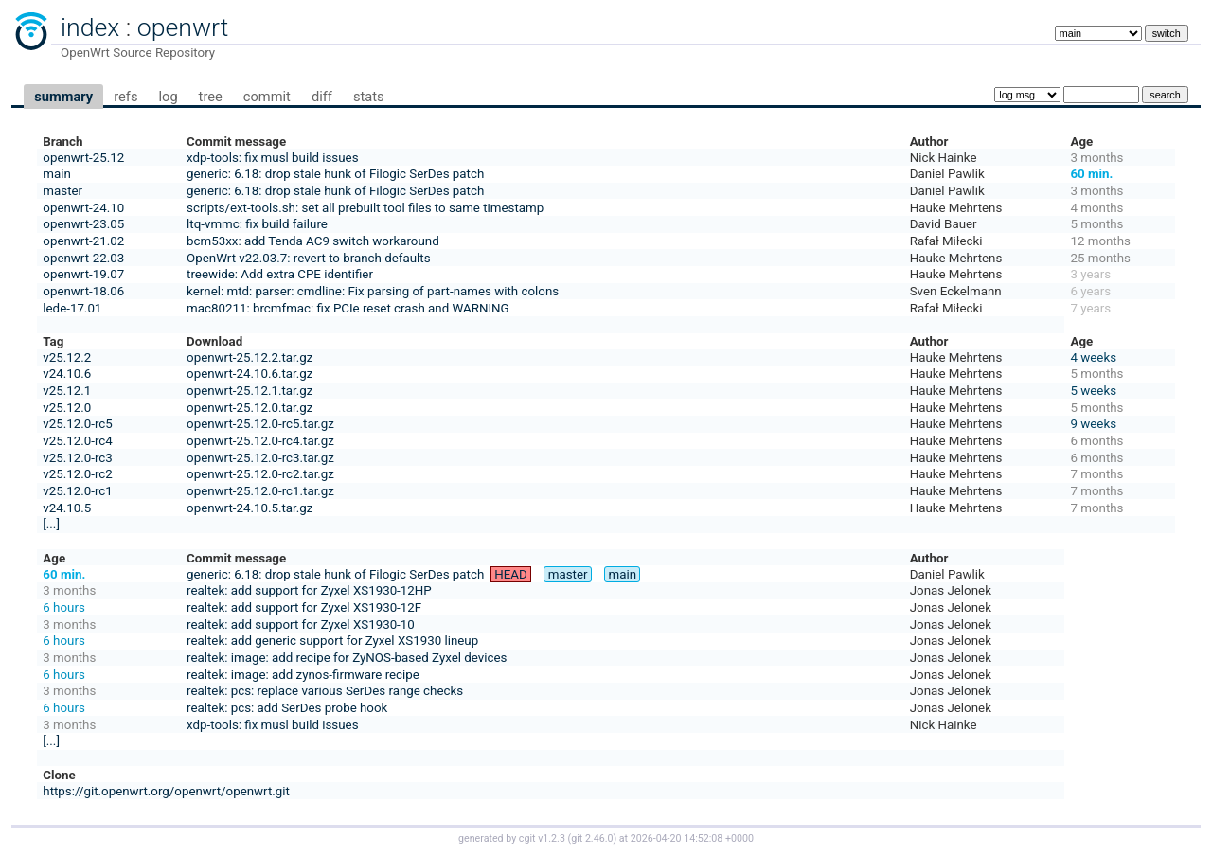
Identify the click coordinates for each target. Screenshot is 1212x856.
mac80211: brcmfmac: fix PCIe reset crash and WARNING (348, 308)
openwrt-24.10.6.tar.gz (249, 373)
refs (125, 96)
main (57, 174)
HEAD (510, 574)
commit (267, 96)
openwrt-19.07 (83, 274)
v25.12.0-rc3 (77, 458)
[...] (51, 524)
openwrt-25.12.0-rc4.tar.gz (260, 441)
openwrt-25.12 (83, 158)
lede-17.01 (72, 308)
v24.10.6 (67, 373)
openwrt (182, 27)
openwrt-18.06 (83, 291)
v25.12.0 (67, 408)
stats (368, 96)
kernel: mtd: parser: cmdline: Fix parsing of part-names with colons (373, 291)
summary (63, 96)
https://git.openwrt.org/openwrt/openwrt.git (166, 791)
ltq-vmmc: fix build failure (257, 224)
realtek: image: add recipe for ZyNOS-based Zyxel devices (347, 658)
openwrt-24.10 (83, 208)
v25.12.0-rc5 (77, 424)
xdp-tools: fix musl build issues (272, 158)
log (167, 96)
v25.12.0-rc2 (77, 474)
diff (322, 96)
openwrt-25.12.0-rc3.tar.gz (260, 458)
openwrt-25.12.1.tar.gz (249, 390)
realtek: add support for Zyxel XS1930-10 (301, 624)
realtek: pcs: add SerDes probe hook (287, 708)
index (90, 27)
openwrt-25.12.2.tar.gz (249, 357)
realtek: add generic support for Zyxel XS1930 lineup (332, 640)
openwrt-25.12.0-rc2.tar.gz (260, 474)
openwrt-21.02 (83, 241)
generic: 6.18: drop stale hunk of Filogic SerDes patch (335, 174)
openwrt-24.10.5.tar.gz (249, 508)
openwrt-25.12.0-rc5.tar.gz (260, 424)
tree (211, 96)
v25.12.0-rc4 (77, 441)
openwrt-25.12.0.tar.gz (249, 408)
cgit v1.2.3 (542, 838)
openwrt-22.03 (83, 258)
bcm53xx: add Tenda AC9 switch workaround (313, 241)
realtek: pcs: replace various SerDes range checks (325, 691)
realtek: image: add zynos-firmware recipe (303, 675)
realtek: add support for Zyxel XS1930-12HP (309, 590)
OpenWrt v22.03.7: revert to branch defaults (308, 258)
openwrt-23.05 (83, 224)
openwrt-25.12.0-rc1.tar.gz (260, 491)
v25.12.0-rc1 (77, 491)
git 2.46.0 (592, 838)
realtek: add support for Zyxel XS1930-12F (304, 607)
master (62, 191)
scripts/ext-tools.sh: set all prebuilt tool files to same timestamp (365, 208)
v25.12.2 (67, 357)
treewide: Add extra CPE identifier (280, 274)
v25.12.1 (67, 390)
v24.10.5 (67, 508)
